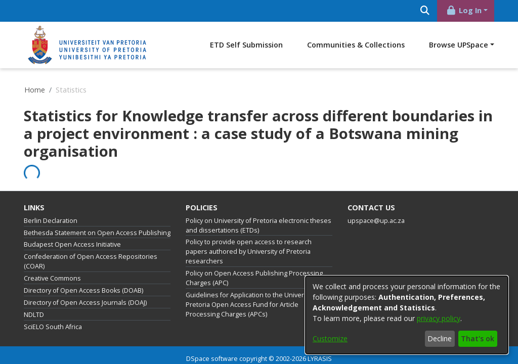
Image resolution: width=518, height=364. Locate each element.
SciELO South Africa (53, 306)
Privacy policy (227, 351)
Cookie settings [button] (178, 351)
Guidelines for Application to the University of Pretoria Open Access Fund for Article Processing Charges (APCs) (254, 284)
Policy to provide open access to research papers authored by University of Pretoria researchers (249, 231)
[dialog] (407, 315)
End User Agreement (282, 351)
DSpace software (212, 338)
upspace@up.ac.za (376, 200)
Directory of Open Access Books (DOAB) (83, 270)
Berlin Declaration (50, 200)
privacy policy (438, 318)
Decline (439, 338)
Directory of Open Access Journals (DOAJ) (85, 282)
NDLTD (34, 294)
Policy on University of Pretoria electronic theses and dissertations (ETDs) (258, 205)
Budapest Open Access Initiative (72, 224)
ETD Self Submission (319, 45)
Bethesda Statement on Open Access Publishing (97, 212)
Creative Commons (52, 258)
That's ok (477, 338)
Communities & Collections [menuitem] (429, 45)
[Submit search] (482, 11)
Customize (330, 338)
